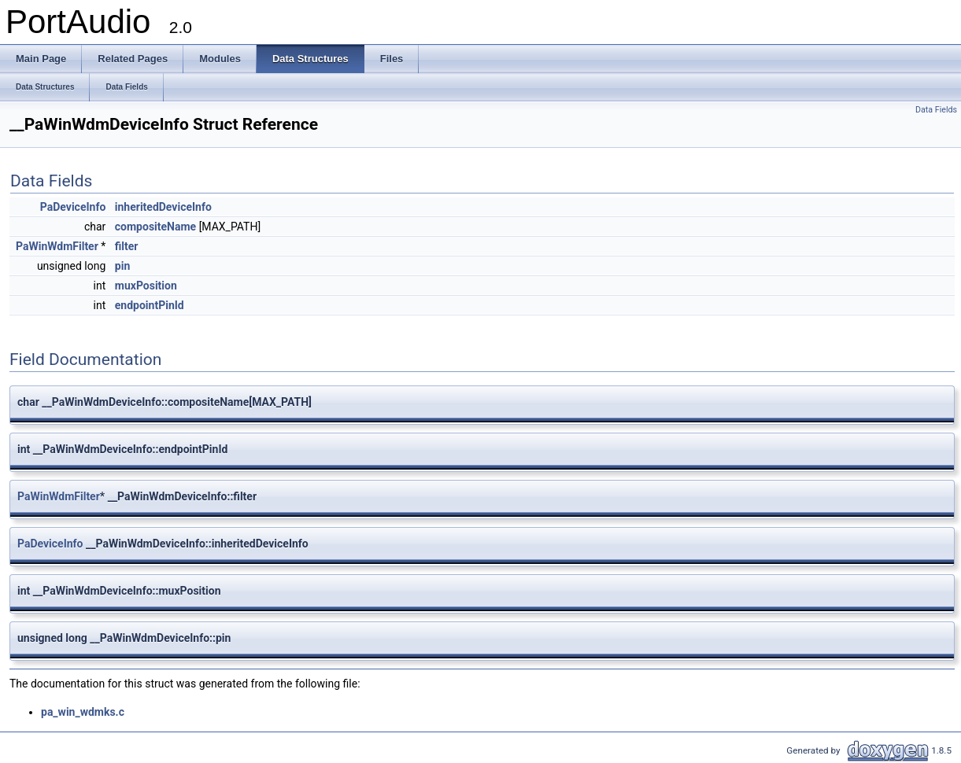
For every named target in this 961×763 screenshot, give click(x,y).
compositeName (155, 226)
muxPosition (146, 285)
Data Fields (936, 110)
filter (127, 246)
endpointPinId (149, 305)
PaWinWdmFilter (57, 246)
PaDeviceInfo (73, 207)
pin (122, 266)
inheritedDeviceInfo (163, 207)
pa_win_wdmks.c (82, 712)
